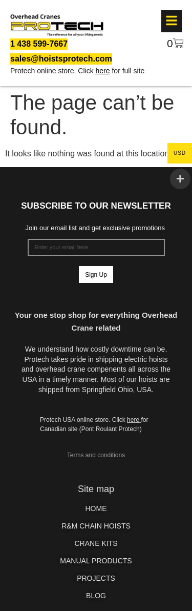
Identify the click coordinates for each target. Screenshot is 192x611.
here (103, 71)
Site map (96, 489)
